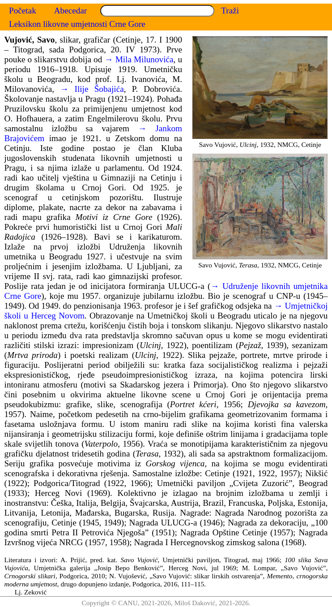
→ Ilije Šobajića (92, 89)
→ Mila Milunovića (138, 59)
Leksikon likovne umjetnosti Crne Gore (77, 24)
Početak (22, 10)
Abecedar (70, 10)
